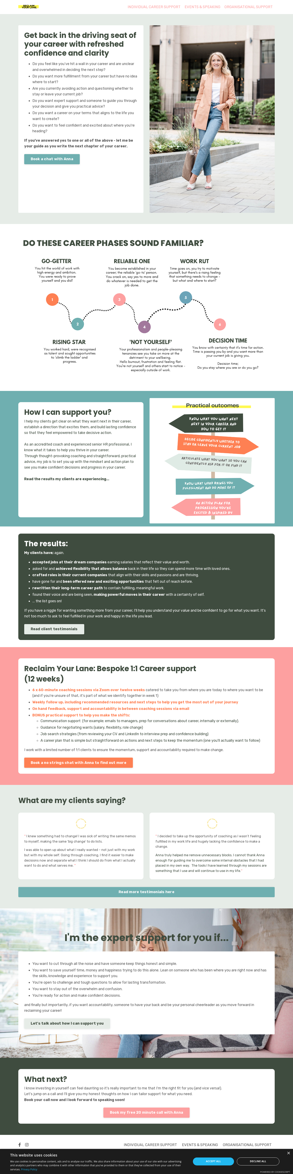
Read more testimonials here (146, 896)
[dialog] (146, 1161)
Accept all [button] (213, 1161)
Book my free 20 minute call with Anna (146, 1118)
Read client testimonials (54, 630)
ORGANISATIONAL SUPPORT (248, 7)
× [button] (288, 1153)
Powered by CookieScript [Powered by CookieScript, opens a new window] (275, 1171)
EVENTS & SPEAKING (202, 7)
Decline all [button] (258, 1161)
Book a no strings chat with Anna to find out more (79, 766)
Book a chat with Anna (52, 161)
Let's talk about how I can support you (67, 1028)
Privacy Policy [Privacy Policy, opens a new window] (29, 1169)
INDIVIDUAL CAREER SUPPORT (153, 7)
